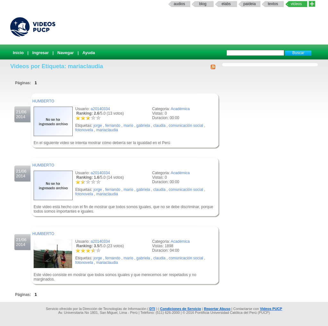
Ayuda (88, 52)
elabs (226, 4)
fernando (112, 125)
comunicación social (186, 125)
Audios (179, 4)
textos (273, 4)
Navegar (65, 52)
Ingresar (40, 52)
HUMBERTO (43, 101)
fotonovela (84, 130)
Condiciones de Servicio (180, 309)
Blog (203, 4)
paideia (249, 4)
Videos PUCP (271, 309)
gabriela (143, 125)
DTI (152, 309)
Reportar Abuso (217, 309)
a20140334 (100, 109)
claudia (159, 125)
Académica (180, 109)
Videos (296, 4)
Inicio (18, 52)
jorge (98, 125)
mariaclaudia (107, 130)
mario (128, 125)
